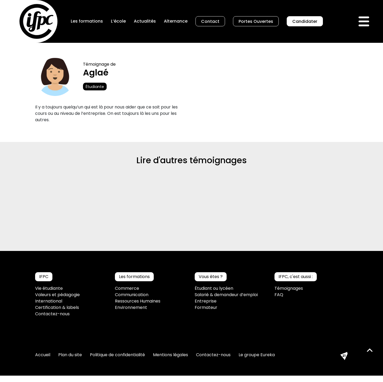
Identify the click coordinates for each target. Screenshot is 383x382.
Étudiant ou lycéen (214, 288)
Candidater (304, 21)
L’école (118, 21)
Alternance (176, 21)
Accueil (42, 355)
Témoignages (288, 288)
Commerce (127, 288)
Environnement (131, 307)
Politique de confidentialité (117, 355)
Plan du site (70, 355)
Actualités (145, 21)
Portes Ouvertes (256, 21)
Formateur (206, 307)
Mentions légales (170, 355)
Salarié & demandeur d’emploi (226, 295)
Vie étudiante (49, 288)
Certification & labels (57, 307)
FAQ (278, 295)
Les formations (87, 21)
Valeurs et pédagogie (57, 295)
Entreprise (206, 301)
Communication (131, 295)
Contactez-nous (52, 314)
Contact (210, 21)
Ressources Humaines (137, 301)
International (48, 301)
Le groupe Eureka (257, 355)
